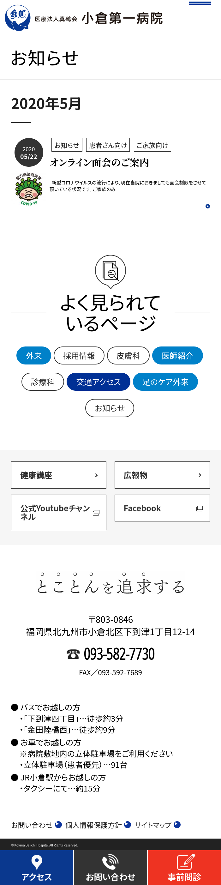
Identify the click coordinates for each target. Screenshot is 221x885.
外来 (34, 355)
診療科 (43, 381)
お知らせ (110, 407)
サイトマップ (157, 825)
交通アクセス (98, 381)
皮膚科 (128, 355)
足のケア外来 (165, 381)
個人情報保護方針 (98, 825)
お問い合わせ (36, 825)
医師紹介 (178, 355)
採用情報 (79, 355)
